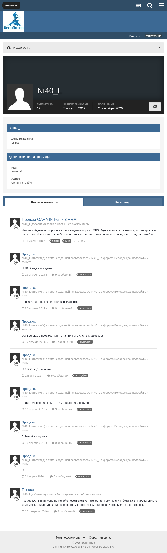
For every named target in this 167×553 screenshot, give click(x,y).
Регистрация (153, 35)
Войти (135, 35)
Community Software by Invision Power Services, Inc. (83, 546)
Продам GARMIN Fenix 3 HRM (49, 219)
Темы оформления (70, 537)
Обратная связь (100, 537)
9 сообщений (62, 274)
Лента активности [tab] (44, 202)
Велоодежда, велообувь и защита (79, 494)
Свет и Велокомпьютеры (73, 224)
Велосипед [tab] (122, 202)
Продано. (29, 254)
